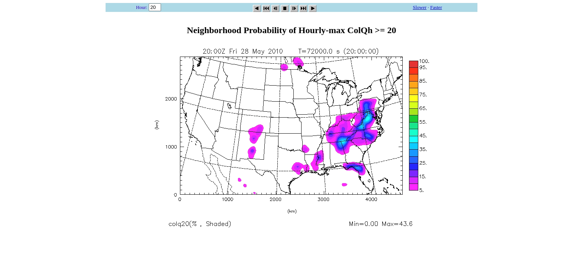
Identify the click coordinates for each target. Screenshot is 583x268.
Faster (436, 7)
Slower (419, 7)
